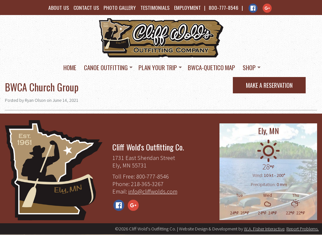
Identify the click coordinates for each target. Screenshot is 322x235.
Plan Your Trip (157, 67)
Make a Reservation (269, 85)
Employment (187, 7)
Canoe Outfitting (106, 67)
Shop (249, 67)
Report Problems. (302, 229)
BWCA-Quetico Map (211, 67)
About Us (58, 7)
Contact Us (86, 7)
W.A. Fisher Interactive (264, 229)
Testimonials (154, 7)
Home (69, 67)
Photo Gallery (120, 7)
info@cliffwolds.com (152, 191)
